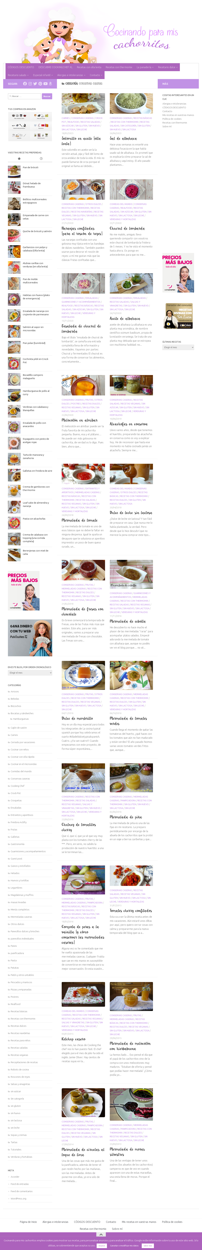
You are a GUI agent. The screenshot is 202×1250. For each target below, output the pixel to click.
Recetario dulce (166, 67)
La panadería (144, 67)
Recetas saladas (90, 122)
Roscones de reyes (20, 1076)
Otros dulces (93, 204)
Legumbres (16, 887)
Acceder (15, 1176)
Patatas (15, 967)
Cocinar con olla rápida (22, 756)
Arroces (15, 691)
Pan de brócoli (30, 167)
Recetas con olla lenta (89, 67)
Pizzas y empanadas (21, 989)
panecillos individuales (22, 938)
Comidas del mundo (121, 204)
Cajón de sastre (19, 727)
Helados (15, 873)
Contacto (95, 75)
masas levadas (18, 902)
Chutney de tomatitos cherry (79, 827)
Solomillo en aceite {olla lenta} (81, 141)
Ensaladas (92, 298)
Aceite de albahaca (125, 318)
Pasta (14, 960)
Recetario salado (17, 75)
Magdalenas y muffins (22, 895)
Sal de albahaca (123, 138)
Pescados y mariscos (21, 982)
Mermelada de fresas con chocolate (83, 611)
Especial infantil (41, 75)
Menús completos (20, 909)
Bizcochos (16, 706)
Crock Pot (16, 793)
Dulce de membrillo (77, 718)
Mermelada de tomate (80, 520)
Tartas (14, 1142)
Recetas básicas (143, 118)
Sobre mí (166, 126)
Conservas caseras (82, 118)
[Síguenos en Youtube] (45, 84)
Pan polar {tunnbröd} (34, 343)
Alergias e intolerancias (70, 75)
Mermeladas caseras (87, 492)
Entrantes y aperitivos (22, 815)
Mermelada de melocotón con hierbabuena (130, 1046)
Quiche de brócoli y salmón (37, 231)
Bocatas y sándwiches (22, 713)
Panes (14, 946)
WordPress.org (18, 1198)
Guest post (16, 858)
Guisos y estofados (21, 866)
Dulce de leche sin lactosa (131, 512)
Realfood (73, 122)
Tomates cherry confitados (131, 910)
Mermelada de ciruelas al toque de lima (83, 1152)
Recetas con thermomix (119, 67)
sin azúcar (68, 125)
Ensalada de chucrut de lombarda (81, 328)
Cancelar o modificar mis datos (124, 1245)
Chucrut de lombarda (127, 228)
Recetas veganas (71, 407)
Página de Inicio (28, 1221)
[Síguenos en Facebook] (25, 84)
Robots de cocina (20, 1069)
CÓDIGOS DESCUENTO (21, 67)
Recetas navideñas (82, 211)
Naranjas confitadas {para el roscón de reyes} (82, 231)
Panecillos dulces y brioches (25, 931)
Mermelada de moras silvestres (127, 1151)
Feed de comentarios (22, 1191)
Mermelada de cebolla (128, 621)
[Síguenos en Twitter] (35, 84)
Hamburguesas (21, 718)
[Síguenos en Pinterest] (40, 84)
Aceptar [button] (102, 1246)
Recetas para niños (20, 1040)
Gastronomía (17, 844)
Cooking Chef (17, 786)
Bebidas (15, 698)
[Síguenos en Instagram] (30, 84)
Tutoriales (16, 1149)
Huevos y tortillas (20, 880)
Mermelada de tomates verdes (128, 721)
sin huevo (94, 125)
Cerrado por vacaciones (23, 742)
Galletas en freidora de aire (37, 470)
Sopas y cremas (19, 1135)
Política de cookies (172, 118)
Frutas (89, 400)
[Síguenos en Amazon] (50, 84)
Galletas (15, 836)
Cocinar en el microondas (24, 764)
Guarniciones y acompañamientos (81, 302)
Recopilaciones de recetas (24, 1062)
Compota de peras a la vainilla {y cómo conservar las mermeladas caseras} (83, 934)
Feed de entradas (20, 1184)
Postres (76, 403)
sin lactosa (68, 129)
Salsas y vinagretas (73, 1022)
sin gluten (81, 125)
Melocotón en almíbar (80, 420)
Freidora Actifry (19, 822)
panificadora (128, 800)
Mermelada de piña (126, 817)
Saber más (148, 1246)
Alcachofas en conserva (129, 424)
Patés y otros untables (22, 975)
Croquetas (16, 800)
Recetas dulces (91, 403)
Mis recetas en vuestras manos (178, 115)
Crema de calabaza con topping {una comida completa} (35, 538)
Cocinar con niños (20, 749)
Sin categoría (128, 125)
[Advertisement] (178, 190)
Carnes (66, 118)
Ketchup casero (74, 1039)
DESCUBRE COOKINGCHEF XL (55, 67)
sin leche (82, 129)
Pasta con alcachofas (34, 518)
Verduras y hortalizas (123, 219)
